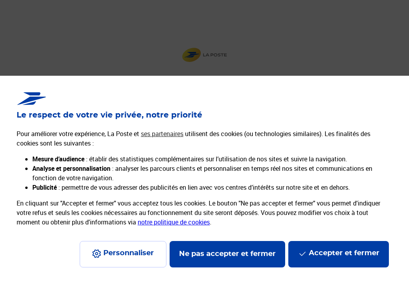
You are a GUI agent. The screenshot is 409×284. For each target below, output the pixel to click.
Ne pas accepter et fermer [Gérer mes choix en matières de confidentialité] (227, 254)
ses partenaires (162, 133)
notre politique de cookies (174, 222)
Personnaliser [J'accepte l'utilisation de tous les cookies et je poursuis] (128, 253)
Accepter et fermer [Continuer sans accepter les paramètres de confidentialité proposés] (344, 253)
